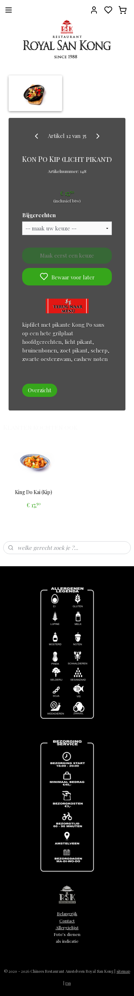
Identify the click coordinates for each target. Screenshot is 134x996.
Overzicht (39, 390)
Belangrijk (67, 913)
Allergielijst (67, 927)
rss (68, 983)
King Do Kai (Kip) (33, 492)
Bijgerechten (39, 215)
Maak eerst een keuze (67, 255)
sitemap (123, 971)
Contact (67, 920)
